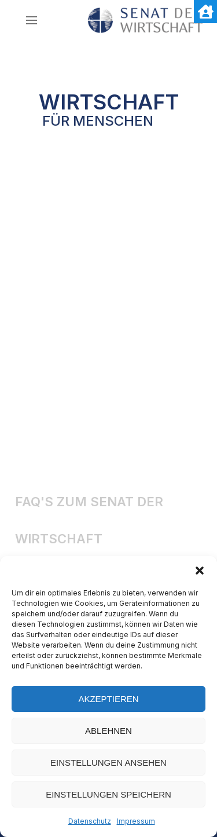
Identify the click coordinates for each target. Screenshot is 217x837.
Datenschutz (89, 821)
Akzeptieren (108, 699)
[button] (199, 570)
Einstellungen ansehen (108, 762)
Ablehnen (108, 731)
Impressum (136, 821)
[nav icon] (31, 20)
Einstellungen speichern (108, 794)
